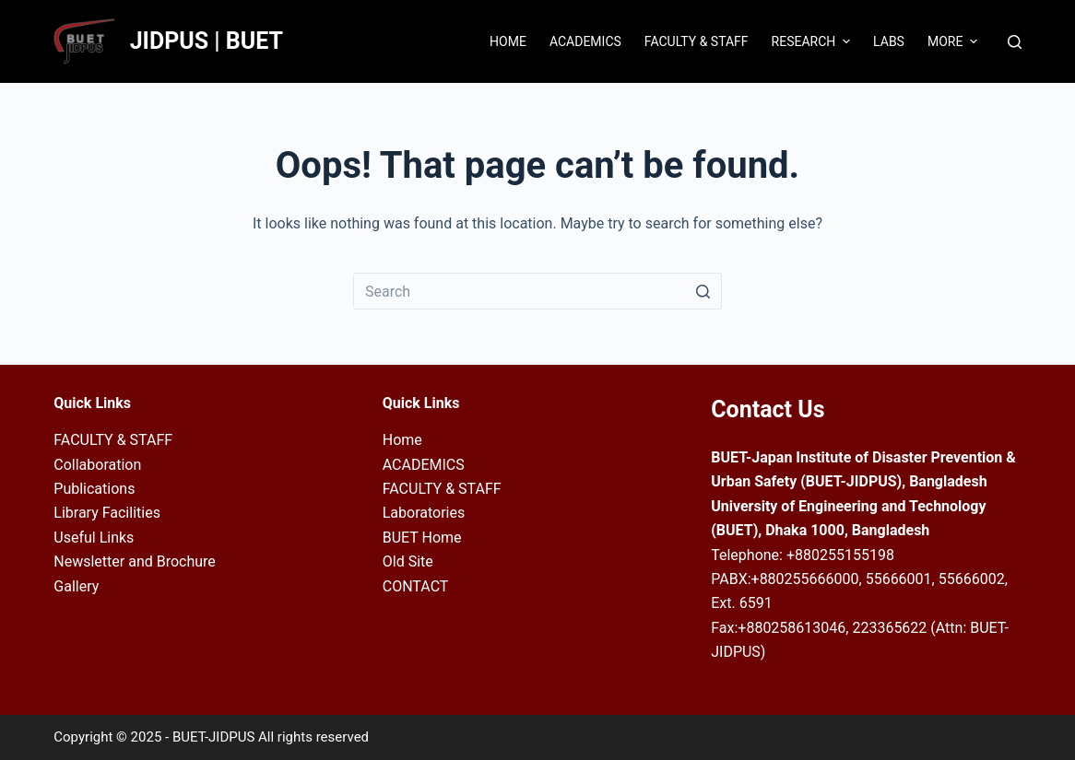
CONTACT (416, 586)
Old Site (408, 561)
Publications (94, 488)
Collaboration (97, 465)
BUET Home (422, 537)
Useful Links (93, 537)
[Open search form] (1015, 42)
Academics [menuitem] (585, 41)
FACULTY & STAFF (112, 440)
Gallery (76, 586)
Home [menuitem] (508, 41)
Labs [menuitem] (888, 41)
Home (402, 440)
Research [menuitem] (814, 41)
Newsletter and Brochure (134, 561)
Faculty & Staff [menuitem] (696, 41)
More (954, 41)
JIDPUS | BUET (206, 41)
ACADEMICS (424, 465)
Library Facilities (106, 512)
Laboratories (424, 512)
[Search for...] (537, 291)
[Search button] (703, 291)
